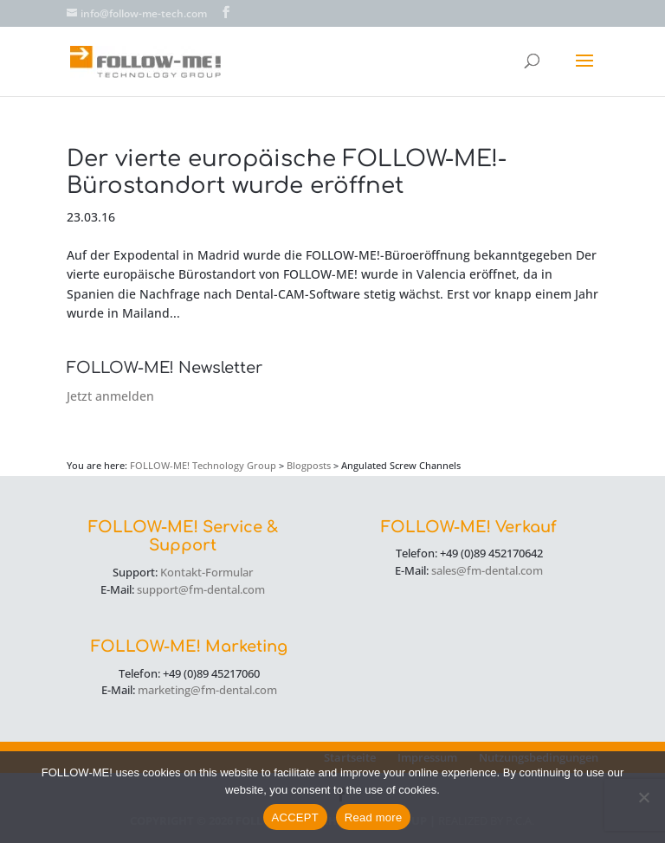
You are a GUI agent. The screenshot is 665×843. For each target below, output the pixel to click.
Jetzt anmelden (110, 396)
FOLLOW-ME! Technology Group (203, 465)
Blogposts (309, 465)
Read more (374, 817)
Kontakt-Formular (206, 572)
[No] (643, 797)
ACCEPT (295, 817)
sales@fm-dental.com (487, 570)
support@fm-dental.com (201, 589)
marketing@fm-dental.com (207, 690)
